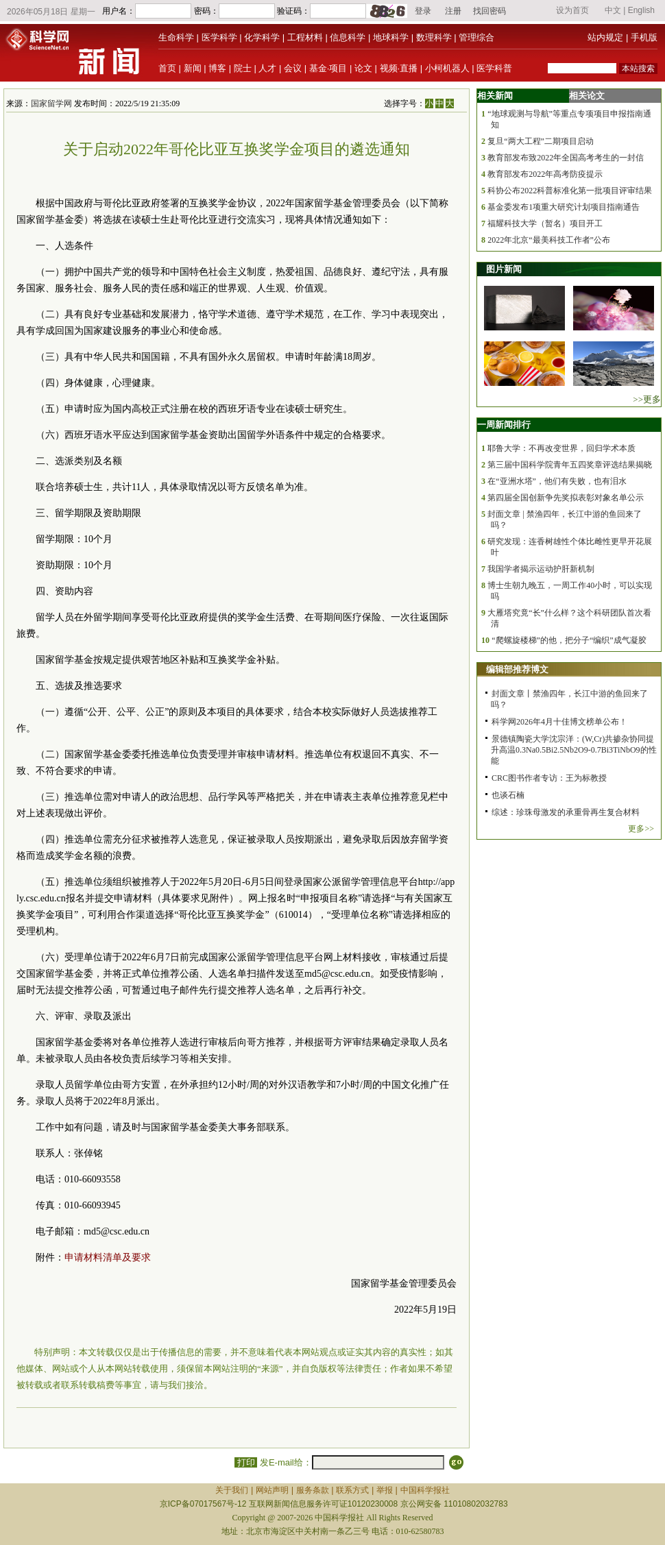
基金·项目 (328, 68)
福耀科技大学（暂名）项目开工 (545, 223)
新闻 (193, 68)
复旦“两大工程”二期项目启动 (540, 141)
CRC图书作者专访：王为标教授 (549, 778)
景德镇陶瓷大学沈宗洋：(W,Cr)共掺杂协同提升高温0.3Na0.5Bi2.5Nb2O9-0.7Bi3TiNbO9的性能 (574, 750)
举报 (384, 1490)
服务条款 (312, 1490)
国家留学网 (51, 103)
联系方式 (352, 1490)
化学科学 (262, 37)
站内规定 (605, 37)
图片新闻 (504, 269)
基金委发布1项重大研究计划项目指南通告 (563, 207)
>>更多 (647, 399)
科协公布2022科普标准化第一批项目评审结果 (569, 190)
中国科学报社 (425, 1490)
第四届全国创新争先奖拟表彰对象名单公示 (565, 497)
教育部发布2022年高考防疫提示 (545, 174)
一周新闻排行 (504, 424)
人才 (267, 68)
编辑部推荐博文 (517, 669)
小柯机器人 (447, 68)
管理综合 (476, 37)
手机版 (644, 37)
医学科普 (494, 68)
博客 (217, 68)
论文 (363, 68)
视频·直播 (399, 68)
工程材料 (305, 37)
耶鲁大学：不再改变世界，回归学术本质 (561, 448)
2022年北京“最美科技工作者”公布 (548, 240)
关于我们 (231, 1490)
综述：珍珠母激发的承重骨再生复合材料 (566, 812)
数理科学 (434, 37)
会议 (293, 68)
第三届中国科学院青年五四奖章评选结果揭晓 (569, 465)
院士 (243, 68)
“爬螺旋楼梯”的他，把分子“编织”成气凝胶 (569, 640)
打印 (245, 1462)
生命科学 (176, 37)
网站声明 (272, 1490)
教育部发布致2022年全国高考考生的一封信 (565, 157)
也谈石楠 (508, 795)
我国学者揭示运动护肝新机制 (540, 569)
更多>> (641, 829)
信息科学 (347, 37)
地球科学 (391, 37)
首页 (167, 68)
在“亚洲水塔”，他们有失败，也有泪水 (557, 481)
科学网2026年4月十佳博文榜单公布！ (559, 722)
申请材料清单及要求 (107, 1257)
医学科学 (219, 37)
